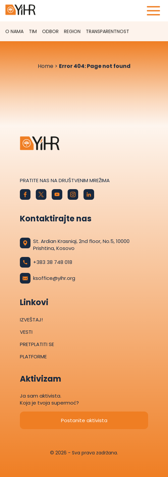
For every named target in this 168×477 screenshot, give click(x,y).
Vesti (26, 331)
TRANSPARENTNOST (107, 31)
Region (72, 31)
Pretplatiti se (37, 344)
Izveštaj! (31, 319)
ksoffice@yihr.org (47, 278)
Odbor (50, 31)
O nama (14, 31)
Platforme (33, 356)
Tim (33, 31)
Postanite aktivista (84, 420)
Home (45, 66)
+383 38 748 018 (46, 262)
